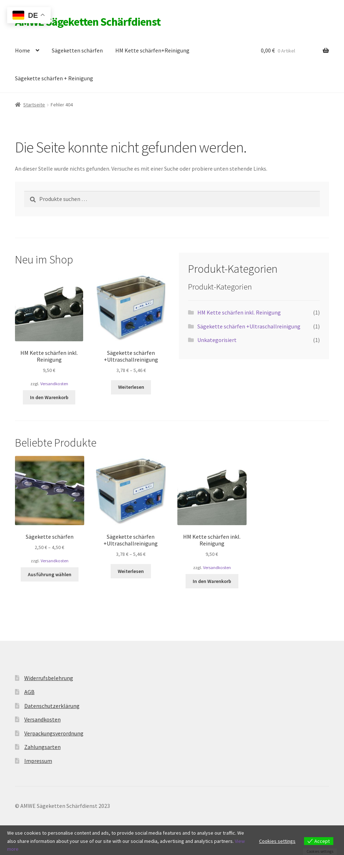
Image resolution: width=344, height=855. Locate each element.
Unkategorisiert (217, 339)
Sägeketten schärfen (77, 50)
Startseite (34, 104)
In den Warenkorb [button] (49, 397)
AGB (29, 691)
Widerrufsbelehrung (48, 678)
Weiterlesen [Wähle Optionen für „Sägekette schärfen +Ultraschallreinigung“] (131, 387)
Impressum (38, 760)
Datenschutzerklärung (52, 705)
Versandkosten (54, 383)
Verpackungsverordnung (54, 733)
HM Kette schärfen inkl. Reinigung (239, 312)
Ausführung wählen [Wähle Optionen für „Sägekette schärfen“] (49, 574)
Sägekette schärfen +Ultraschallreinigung (248, 326)
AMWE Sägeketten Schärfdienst (88, 22)
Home (22, 50)
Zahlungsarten (42, 746)
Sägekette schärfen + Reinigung (54, 78)
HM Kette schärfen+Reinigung (152, 50)
